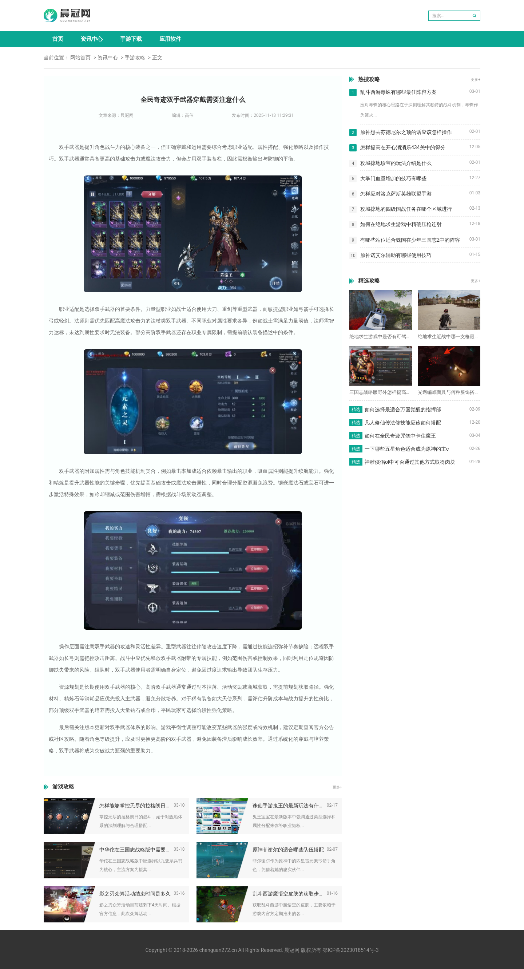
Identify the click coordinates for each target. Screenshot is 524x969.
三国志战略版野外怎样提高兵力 (380, 392)
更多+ (337, 787)
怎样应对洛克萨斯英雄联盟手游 (396, 194)
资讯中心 (92, 39)
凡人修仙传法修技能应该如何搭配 (403, 423)
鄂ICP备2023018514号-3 (350, 950)
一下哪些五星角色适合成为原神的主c (407, 449)
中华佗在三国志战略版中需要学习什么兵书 (136, 850)
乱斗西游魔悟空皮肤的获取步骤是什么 (290, 894)
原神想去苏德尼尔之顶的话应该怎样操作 (406, 132)
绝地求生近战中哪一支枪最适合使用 (449, 336)
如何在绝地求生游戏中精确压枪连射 (401, 224)
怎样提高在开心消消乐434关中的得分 (402, 147)
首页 (57, 39)
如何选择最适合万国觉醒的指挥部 (403, 409)
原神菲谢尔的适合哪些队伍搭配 (288, 850)
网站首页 (80, 57)
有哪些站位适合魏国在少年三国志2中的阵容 (410, 240)
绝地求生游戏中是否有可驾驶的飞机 (380, 336)
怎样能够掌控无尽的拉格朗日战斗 (136, 805)
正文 (157, 57)
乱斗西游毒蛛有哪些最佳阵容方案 (398, 92)
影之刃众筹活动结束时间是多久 (135, 894)
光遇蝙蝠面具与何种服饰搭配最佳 (449, 392)
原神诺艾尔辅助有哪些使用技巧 (396, 255)
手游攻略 (135, 57)
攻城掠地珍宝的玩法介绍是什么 (396, 163)
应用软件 (170, 39)
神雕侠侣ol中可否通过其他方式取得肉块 (410, 462)
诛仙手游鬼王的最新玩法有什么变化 (290, 805)
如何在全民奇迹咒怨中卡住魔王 (400, 436)
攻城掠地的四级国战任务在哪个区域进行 (406, 209)
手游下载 (131, 39)
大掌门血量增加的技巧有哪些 (393, 178)
